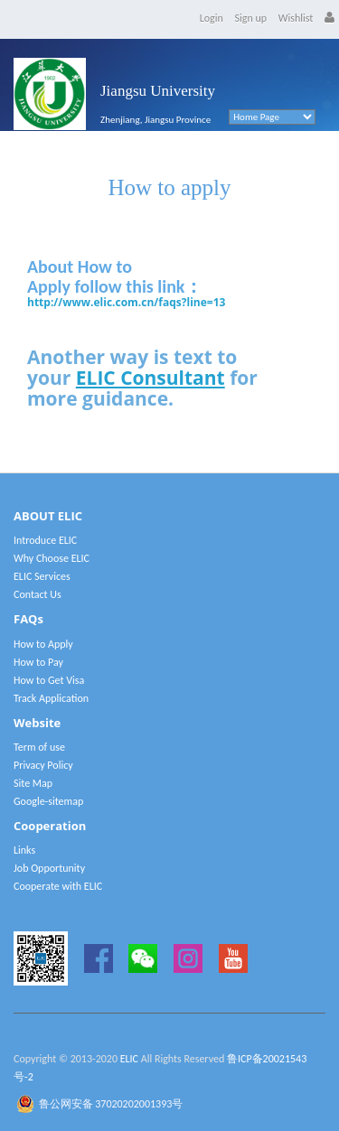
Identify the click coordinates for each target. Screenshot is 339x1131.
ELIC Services (42, 576)
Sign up (251, 18)
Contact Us (37, 594)
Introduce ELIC (45, 540)
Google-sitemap (48, 801)
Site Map (33, 783)
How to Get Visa (49, 680)
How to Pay (38, 662)
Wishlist (296, 18)
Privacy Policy (43, 765)
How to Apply (43, 644)
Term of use (39, 747)
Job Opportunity (49, 868)
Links (24, 850)
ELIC (129, 1058)
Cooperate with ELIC (58, 886)
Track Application (51, 698)
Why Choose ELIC (51, 558)
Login (211, 18)
